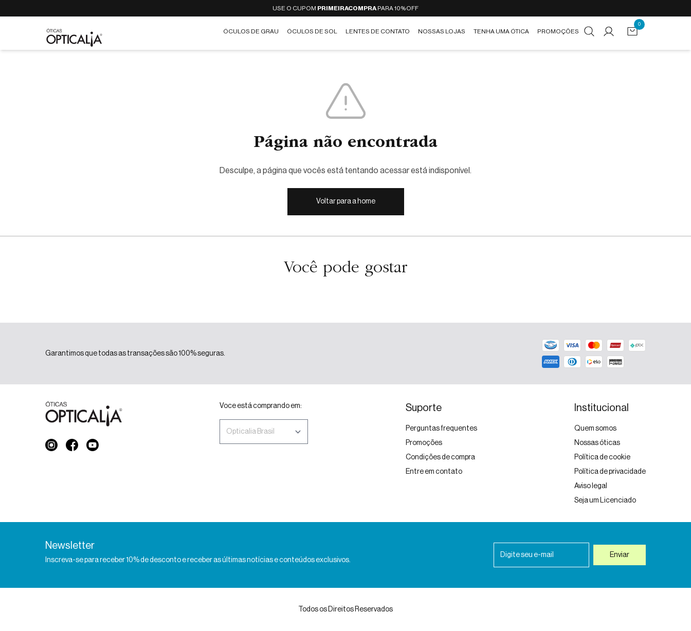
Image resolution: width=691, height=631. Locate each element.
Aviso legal (590, 486)
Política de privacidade (610, 471)
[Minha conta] (611, 31)
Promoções (558, 31)
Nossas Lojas (441, 31)
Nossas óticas (597, 443)
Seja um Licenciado (605, 500)
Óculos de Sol (312, 31)
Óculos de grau (251, 31)
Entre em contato (434, 471)
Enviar (619, 555)
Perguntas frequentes (441, 428)
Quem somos (595, 428)
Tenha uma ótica (501, 31)
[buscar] (589, 31)
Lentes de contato (378, 31)
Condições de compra (440, 457)
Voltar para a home (345, 201)
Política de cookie (602, 457)
